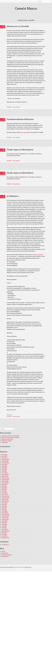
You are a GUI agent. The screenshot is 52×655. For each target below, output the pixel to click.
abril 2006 (4, 509)
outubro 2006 (5, 499)
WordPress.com (28, 567)
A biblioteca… (13, 196)
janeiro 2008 (5, 476)
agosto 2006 (4, 502)
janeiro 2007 (5, 494)
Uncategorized (5, 544)
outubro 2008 (5, 461)
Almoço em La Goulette (18, 26)
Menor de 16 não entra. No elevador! (10, 435)
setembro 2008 (5, 462)
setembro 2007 (5, 482)
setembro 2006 (5, 501)
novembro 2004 (5, 531)
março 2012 (4, 454)
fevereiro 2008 (5, 474)
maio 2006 (4, 507)
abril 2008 (4, 471)
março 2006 (4, 511)
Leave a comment (16, 107)
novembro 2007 (5, 479)
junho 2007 (4, 487)
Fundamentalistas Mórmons (20, 119)
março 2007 (4, 492)
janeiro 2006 (5, 512)
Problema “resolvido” (7, 440)
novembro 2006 (5, 497)
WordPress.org (5, 556)
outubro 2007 (5, 481)
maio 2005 (4, 526)
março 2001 (4, 536)
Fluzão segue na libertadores (20, 149)
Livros (10, 414)
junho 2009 (4, 456)
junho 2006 (4, 506)
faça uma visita (25, 132)
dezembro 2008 (5, 459)
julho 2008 (4, 466)
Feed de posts (5, 553)
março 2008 (4, 472)
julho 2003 (4, 534)
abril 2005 (4, 527)
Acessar (3, 551)
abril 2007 (4, 491)
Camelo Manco (26, 8)
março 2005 (4, 529)
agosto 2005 (4, 521)
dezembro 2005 (5, 514)
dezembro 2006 (5, 496)
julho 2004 (4, 532)
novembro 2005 (5, 516)
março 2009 (4, 457)
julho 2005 (4, 522)
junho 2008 (4, 467)
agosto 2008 (4, 464)
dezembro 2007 (5, 477)
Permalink (9, 107)
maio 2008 (4, 469)
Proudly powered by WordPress (6, 567)
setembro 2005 (5, 519)
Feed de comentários (7, 554)
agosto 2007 (4, 484)
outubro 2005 (5, 517)
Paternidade (5, 442)
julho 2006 (4, 504)
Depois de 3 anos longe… (7, 439)
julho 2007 (4, 486)
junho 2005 (4, 524)
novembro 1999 (5, 537)
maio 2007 (4, 489)
